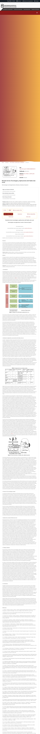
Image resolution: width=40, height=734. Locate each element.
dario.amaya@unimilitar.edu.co (28, 233)
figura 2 (12, 434)
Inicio (3, 163)
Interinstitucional (26, 9)
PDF (5, 211)
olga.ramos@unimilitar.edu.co (28, 237)
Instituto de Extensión (20, 10)
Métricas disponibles (31, 215)
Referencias (11, 218)
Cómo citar (28, 218)
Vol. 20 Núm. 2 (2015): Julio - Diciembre (17, 163)
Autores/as (20, 215)
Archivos (6, 163)
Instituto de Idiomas (37, 10)
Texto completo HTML (18, 211)
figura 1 (16, 279)
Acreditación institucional (10, 10)
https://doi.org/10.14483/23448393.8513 (27, 170)
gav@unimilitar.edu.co (28, 229)
